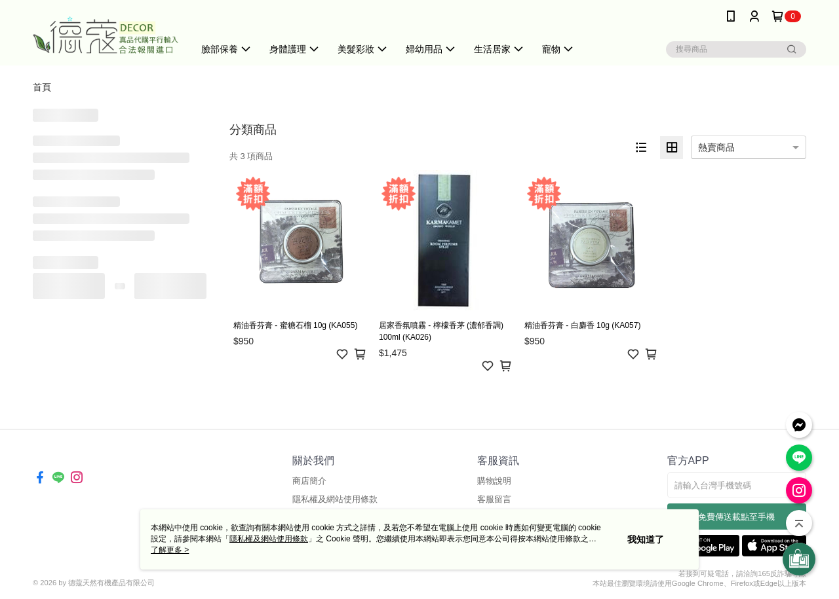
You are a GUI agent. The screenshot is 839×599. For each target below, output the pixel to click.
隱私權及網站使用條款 (335, 499)
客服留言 (494, 499)
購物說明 (494, 481)
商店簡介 (309, 481)
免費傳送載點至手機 (736, 517)
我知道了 (645, 539)
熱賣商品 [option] (716, 147)
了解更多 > (170, 549)
